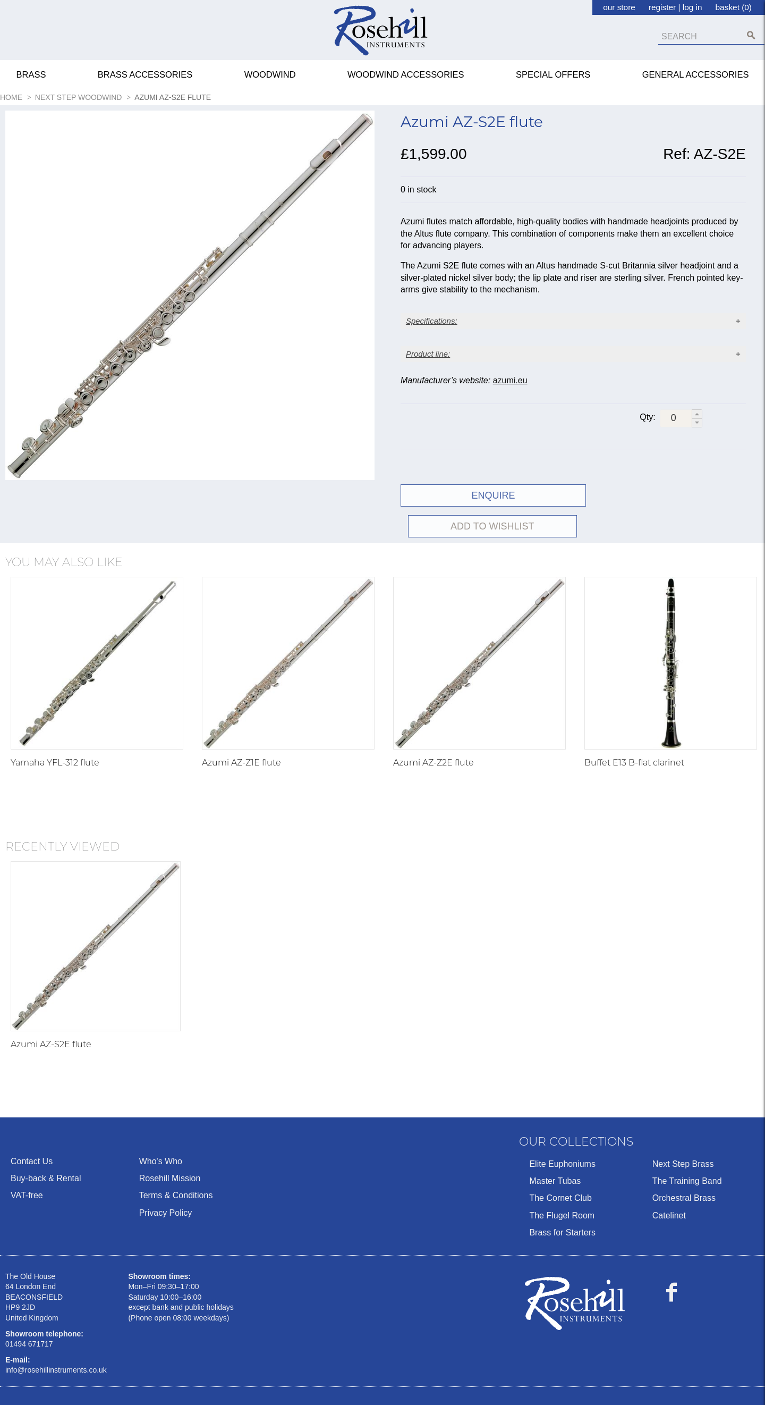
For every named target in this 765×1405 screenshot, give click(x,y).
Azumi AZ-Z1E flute (241, 732)
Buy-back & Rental (46, 1147)
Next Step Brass (683, 1133)
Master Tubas (555, 1150)
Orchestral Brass (684, 1167)
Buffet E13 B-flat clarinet (634, 732)
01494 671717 (29, 1313)
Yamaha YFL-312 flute (55, 732)
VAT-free (27, 1165)
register (662, 7)
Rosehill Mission (170, 1147)
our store (619, 7)
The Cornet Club (560, 1167)
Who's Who (160, 1130)
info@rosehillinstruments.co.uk (56, 1339)
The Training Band (687, 1150)
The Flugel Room (561, 1184)
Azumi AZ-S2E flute (51, 1013)
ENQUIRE (485, 495)
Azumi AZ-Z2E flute (433, 732)
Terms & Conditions (176, 1165)
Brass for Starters (562, 1202)
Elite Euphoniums (562, 1133)
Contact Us (32, 1130)
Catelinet (669, 1184)
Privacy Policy (165, 1182)
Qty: (647, 417)
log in (692, 7)
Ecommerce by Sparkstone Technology (76, 1389)
